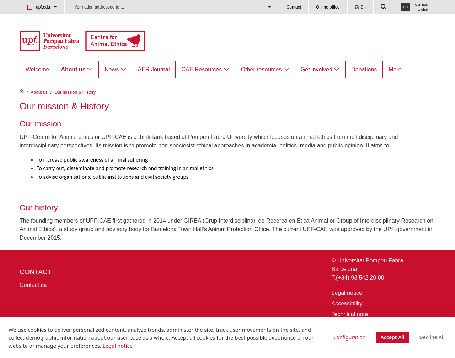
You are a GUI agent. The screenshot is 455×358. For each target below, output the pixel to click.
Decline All (432, 337)
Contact (294, 7)
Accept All (392, 337)
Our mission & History (75, 92)
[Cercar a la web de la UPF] (384, 7)
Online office (328, 7)
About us (39, 92)
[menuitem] (37, 69)
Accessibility (347, 303)
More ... (398, 69)
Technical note (350, 314)
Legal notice (347, 293)
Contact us (33, 285)
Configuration (349, 337)
